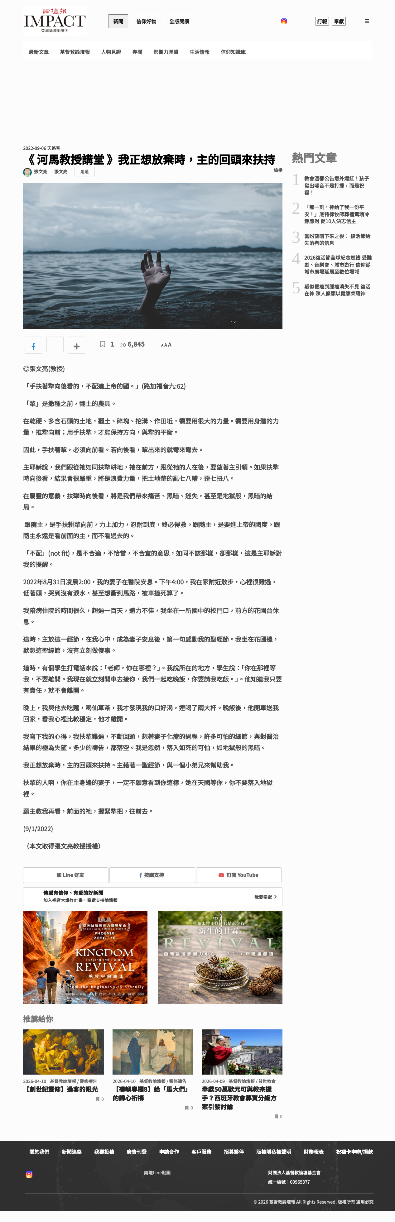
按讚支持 (152, 875)
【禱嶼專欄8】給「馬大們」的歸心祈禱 (152, 1093)
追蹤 (84, 172)
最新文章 (39, 52)
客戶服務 (201, 1151)
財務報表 (314, 1151)
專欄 (137, 52)
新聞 (118, 21)
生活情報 (200, 52)
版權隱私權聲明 (273, 1151)
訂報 (322, 21)
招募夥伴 (234, 1151)
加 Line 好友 (65, 875)
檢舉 (278, 170)
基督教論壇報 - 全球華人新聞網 (55, 21)
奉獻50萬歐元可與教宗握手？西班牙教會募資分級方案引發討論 (239, 1098)
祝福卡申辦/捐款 (354, 1151)
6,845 (132, 343)
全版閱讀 (179, 21)
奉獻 (339, 21)
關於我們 (39, 1151)
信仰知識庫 (233, 52)
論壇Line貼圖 (157, 1172)
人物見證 (111, 52)
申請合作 (169, 1151)
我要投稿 (104, 1151)
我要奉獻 (266, 897)
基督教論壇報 (75, 52)
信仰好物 (146, 21)
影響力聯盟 (165, 52)
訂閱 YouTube (238, 875)
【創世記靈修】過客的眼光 (60, 1089)
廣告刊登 (137, 1151)
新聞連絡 (72, 1151)
